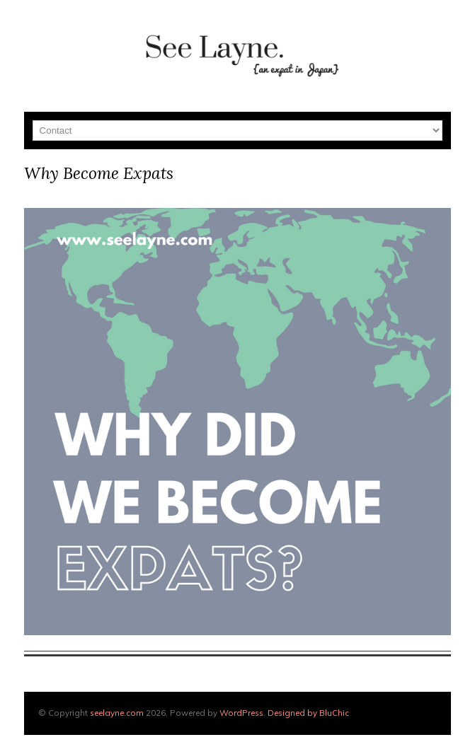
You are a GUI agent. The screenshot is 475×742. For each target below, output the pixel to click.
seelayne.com (117, 712)
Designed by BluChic (308, 712)
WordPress (241, 712)
